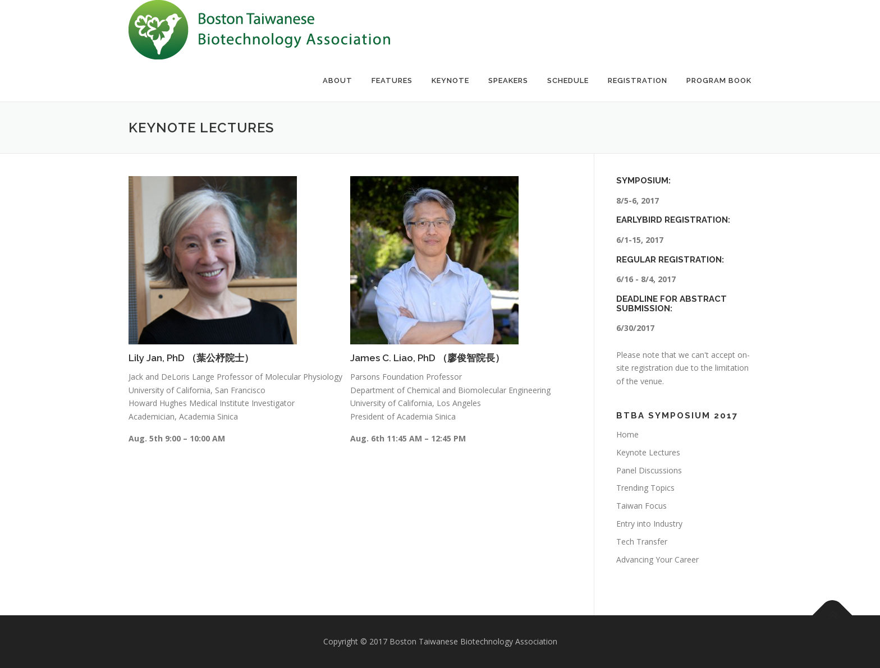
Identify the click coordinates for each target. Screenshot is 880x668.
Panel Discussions (649, 470)
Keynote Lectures (648, 452)
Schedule (568, 80)
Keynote (450, 80)
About (337, 80)
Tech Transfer (641, 541)
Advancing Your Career (657, 559)
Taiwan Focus (641, 505)
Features (392, 80)
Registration (637, 80)
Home (627, 434)
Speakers (508, 80)
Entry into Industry (649, 523)
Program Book (718, 80)
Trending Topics (645, 487)
